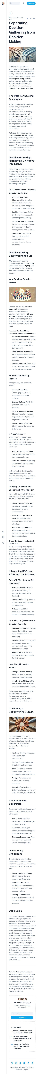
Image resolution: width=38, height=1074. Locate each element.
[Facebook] (20, 1063)
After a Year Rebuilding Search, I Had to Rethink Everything (21, 1046)
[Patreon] (32, 1063)
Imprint (26, 1069)
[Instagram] (16, 1063)
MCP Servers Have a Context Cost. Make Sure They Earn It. (23, 1031)
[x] (12, 1063)
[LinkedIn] (24, 1063)
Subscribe (31, 3)
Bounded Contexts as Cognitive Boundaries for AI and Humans (22, 1038)
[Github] (28, 1063)
